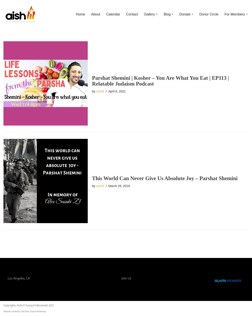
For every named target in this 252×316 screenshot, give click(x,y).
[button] (157, 14)
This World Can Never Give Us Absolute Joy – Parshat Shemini (165, 178)
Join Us (126, 278)
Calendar (113, 14)
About (95, 14)
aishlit (100, 91)
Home (80, 14)
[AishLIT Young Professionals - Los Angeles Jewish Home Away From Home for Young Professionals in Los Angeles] (20, 14)
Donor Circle (208, 14)
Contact (132, 14)
